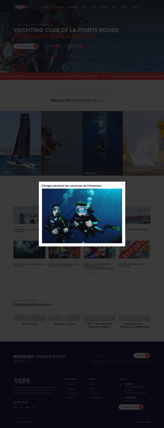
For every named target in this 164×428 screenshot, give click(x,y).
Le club (70, 398)
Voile (84, 7)
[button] (142, 304)
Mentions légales (143, 422)
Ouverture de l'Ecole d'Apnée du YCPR (81, 76)
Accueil (70, 384)
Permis (124, 7)
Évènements (73, 7)
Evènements (72, 393)
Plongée (104, 7)
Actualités (58, 7)
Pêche (93, 7)
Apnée (114, 7)
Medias (134, 7)
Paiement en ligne (129, 407)
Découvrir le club (24, 46)
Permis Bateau (136, 170)
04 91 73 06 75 (130, 400)
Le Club (44, 7)
